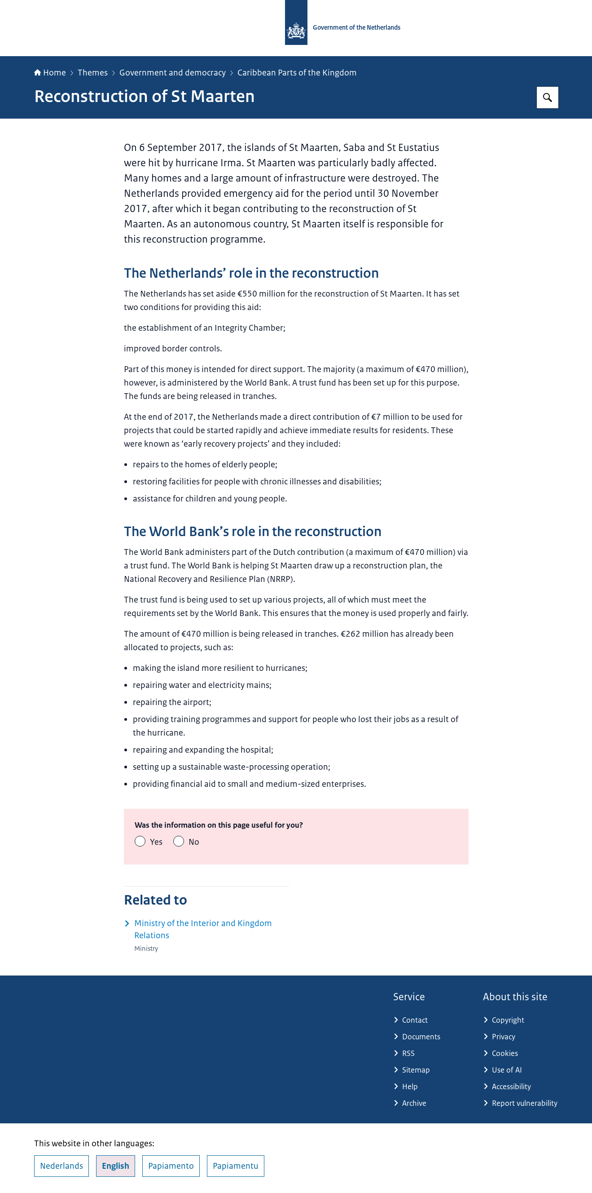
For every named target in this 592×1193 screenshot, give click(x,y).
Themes (93, 72)
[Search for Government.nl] (547, 97)
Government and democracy (172, 72)
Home (50, 72)
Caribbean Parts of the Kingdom (297, 72)
